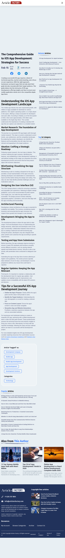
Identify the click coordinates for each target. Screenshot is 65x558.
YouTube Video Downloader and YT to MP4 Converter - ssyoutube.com (49, 171)
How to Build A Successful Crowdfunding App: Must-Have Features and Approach (50, 96)
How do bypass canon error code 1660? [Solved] (50, 204)
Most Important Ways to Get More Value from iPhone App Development (50, 102)
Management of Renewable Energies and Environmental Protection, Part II (50, 154)
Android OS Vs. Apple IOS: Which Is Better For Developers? (50, 107)
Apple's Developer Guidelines (15, 356)
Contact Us (43, 546)
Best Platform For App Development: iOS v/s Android (50, 79)
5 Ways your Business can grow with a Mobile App (49, 148)
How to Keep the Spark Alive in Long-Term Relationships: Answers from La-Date (17, 449)
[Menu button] (62, 3)
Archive (33, 546)
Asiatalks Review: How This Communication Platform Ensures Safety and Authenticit (18, 440)
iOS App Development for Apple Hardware (51, 58)
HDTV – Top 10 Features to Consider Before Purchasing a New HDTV (49, 198)
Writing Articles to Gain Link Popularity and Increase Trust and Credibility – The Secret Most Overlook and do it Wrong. (18, 416)
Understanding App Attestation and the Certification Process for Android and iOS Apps (50, 177)
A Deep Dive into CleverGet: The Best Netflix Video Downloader (49, 143)
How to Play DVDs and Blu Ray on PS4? (50, 183)
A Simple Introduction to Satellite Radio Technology (50, 187)
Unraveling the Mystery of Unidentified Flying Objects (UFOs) (50, 193)
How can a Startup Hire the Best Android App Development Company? (50, 74)
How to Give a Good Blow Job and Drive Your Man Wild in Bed (18, 423)
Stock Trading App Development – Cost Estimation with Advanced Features (50, 63)
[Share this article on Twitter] (19, 73)
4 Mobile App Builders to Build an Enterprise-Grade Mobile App (48, 215)
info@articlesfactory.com (12, 521)
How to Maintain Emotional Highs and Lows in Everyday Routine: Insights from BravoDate (16, 427)
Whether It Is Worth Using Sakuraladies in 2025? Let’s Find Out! (19, 436)
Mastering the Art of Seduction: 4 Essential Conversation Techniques (17, 432)
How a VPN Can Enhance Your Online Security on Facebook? (49, 159)
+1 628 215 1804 (9, 516)
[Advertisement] (32, 19)
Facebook (33, 554)
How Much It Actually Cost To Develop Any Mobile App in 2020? (50, 68)
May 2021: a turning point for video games (49, 210)
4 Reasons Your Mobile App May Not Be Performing (50, 85)
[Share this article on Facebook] (11, 73)
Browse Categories (20, 546)
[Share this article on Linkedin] (26, 73)
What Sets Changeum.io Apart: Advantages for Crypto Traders (51, 221)
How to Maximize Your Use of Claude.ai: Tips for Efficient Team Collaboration (50, 165)
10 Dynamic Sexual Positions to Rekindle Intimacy (15, 420)
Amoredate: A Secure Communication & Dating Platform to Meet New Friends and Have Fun (17, 445)
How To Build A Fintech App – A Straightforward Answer (47, 91)
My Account (5, 546)
